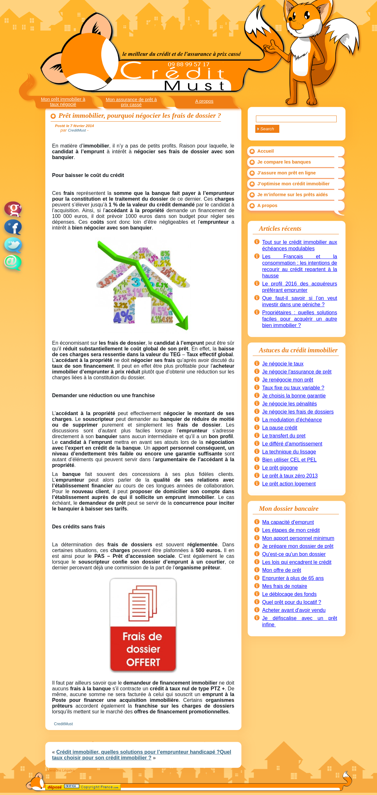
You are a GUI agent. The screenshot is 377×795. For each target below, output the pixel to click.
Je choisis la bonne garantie (294, 395)
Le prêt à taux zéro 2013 (290, 475)
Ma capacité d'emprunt (288, 522)
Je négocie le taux (283, 363)
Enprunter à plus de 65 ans (293, 578)
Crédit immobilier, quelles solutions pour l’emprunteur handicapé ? (138, 752)
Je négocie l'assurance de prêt (297, 371)
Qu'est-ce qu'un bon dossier (294, 554)
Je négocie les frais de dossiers (298, 411)
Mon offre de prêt (281, 570)
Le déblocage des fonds (289, 594)
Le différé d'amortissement (292, 443)
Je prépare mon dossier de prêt (297, 546)
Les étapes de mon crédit (291, 530)
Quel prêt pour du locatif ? (291, 602)
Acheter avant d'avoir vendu (294, 610)
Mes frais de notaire (284, 586)
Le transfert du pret (284, 435)
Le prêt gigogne (280, 467)
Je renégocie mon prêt (287, 379)
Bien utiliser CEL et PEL (289, 459)
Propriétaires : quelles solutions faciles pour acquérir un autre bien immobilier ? (299, 319)
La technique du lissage (289, 451)
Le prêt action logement (289, 483)
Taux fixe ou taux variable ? (293, 387)
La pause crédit (279, 427)
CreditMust (63, 724)
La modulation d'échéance (292, 419)
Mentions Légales (61, 770)
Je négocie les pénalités (289, 403)
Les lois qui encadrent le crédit (297, 562)
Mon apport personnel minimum (298, 538)
